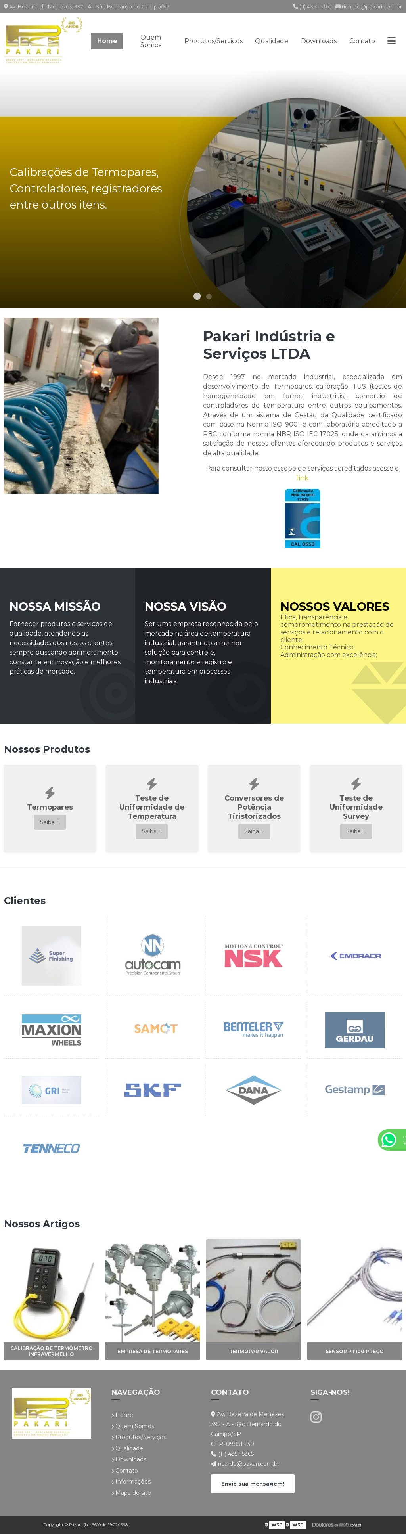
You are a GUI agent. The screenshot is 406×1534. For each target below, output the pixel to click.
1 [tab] (197, 298)
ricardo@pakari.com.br (368, 6)
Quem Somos (150, 41)
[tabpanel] (203, 189)
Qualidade (271, 41)
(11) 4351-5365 (312, 6)
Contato (362, 41)
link (302, 478)
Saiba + (50, 822)
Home (107, 41)
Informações (131, 1481)
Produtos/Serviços (213, 41)
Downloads (319, 41)
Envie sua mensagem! (252, 1483)
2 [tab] (209, 298)
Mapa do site (131, 1492)
